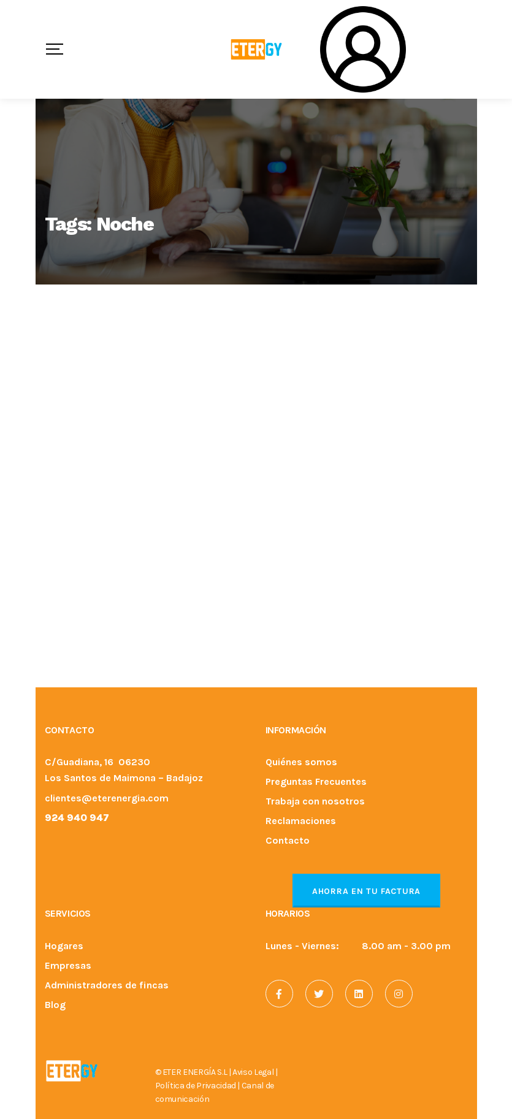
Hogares (64, 946)
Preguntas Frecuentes (316, 782)
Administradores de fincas (107, 985)
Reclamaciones (301, 821)
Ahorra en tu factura (366, 891)
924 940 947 (77, 817)
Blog (55, 1005)
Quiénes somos (301, 762)
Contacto (288, 841)
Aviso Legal (252, 1072)
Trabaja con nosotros (315, 801)
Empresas (68, 966)
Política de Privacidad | (198, 1085)
